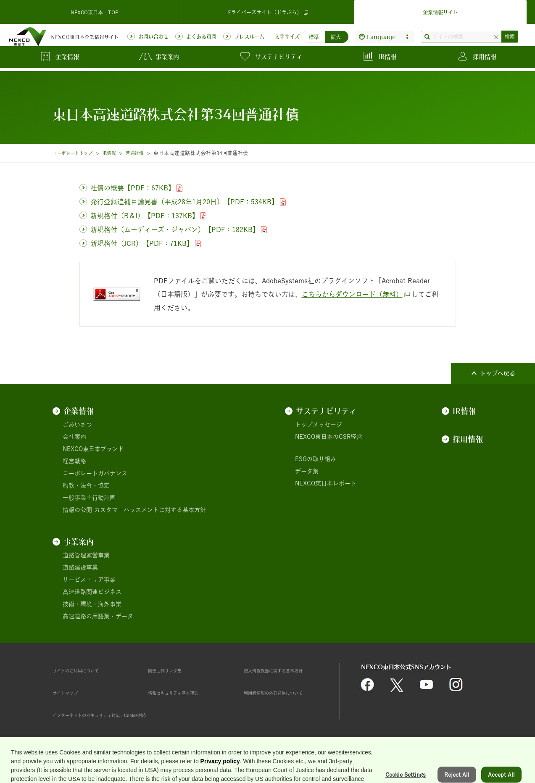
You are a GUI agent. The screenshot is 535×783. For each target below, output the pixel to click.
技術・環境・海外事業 (92, 604)
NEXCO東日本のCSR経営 (328, 437)
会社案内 (74, 437)
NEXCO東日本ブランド (93, 449)
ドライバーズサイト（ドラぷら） (267, 10)
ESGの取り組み (315, 459)
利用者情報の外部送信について (285, 693)
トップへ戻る (497, 373)
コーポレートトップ (76, 153)
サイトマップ (70, 693)
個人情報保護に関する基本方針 (285, 670)
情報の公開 (77, 510)
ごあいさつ (77, 424)
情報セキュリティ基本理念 (183, 693)
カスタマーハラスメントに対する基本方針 (150, 510)
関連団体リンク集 (171, 670)
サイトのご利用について (85, 670)
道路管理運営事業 (86, 555)
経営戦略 (74, 461)
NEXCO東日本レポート (325, 483)
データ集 (307, 471)
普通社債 (145, 153)
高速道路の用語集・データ (98, 616)
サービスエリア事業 (89, 580)
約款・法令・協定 (86, 485)
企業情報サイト (440, 10)
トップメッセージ (318, 424)
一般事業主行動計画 (89, 498)
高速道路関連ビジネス (92, 592)
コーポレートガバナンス (95, 473)
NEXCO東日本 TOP (94, 10)
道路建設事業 (80, 567)
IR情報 (117, 153)
